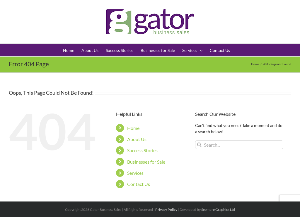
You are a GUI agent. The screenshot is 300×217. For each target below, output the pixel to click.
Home (133, 128)
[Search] (199, 144)
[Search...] (239, 144)
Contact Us (138, 184)
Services (135, 173)
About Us (136, 139)
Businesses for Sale (146, 162)
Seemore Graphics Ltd (218, 209)
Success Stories (142, 150)
